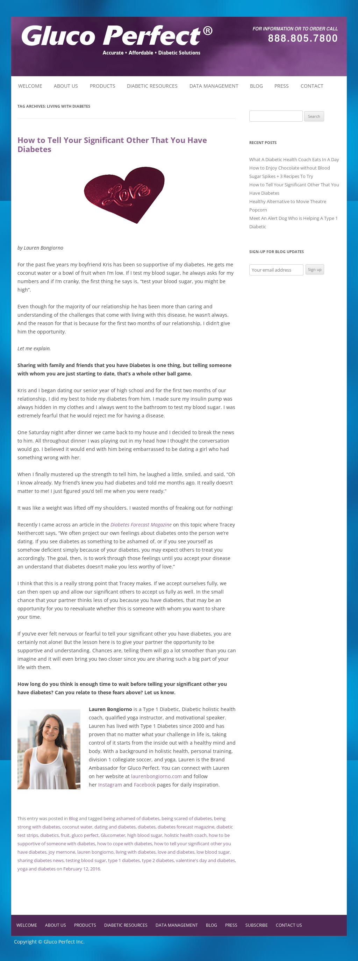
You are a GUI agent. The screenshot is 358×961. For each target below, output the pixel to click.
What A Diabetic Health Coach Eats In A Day (294, 159)
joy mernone (62, 852)
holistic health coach (185, 835)
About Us (66, 86)
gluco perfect (85, 835)
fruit (65, 835)
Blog (256, 86)
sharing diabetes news (40, 860)
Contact (312, 86)
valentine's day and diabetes (205, 860)
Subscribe (256, 925)
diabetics (49, 835)
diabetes (147, 827)
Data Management (213, 86)
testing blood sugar (86, 860)
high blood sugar (144, 835)
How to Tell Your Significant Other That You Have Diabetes (112, 144)
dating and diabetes (115, 827)
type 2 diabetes (158, 860)
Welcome (30, 86)
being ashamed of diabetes (131, 818)
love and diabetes (176, 852)
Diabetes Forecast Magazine (141, 524)
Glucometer (113, 835)
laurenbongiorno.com (156, 776)
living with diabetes (136, 852)
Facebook (145, 784)
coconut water (77, 827)
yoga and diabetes (36, 869)
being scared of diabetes (187, 818)
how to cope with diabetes (124, 843)
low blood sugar (213, 852)
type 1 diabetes (124, 860)
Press (281, 86)
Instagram (110, 784)
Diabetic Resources (152, 86)
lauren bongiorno (95, 852)
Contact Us (289, 925)
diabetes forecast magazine (186, 827)
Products (102, 86)
